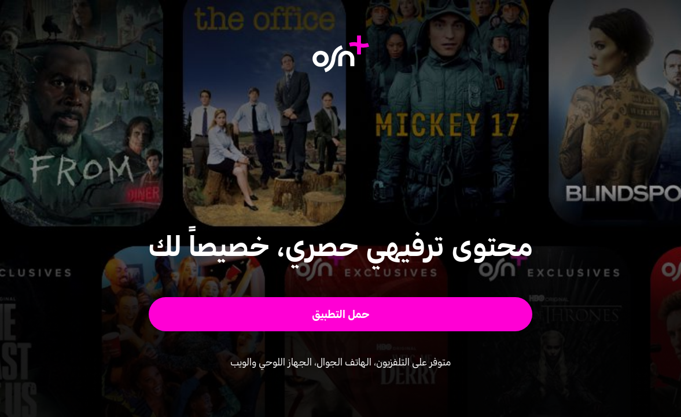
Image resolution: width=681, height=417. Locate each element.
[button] (340, 314)
